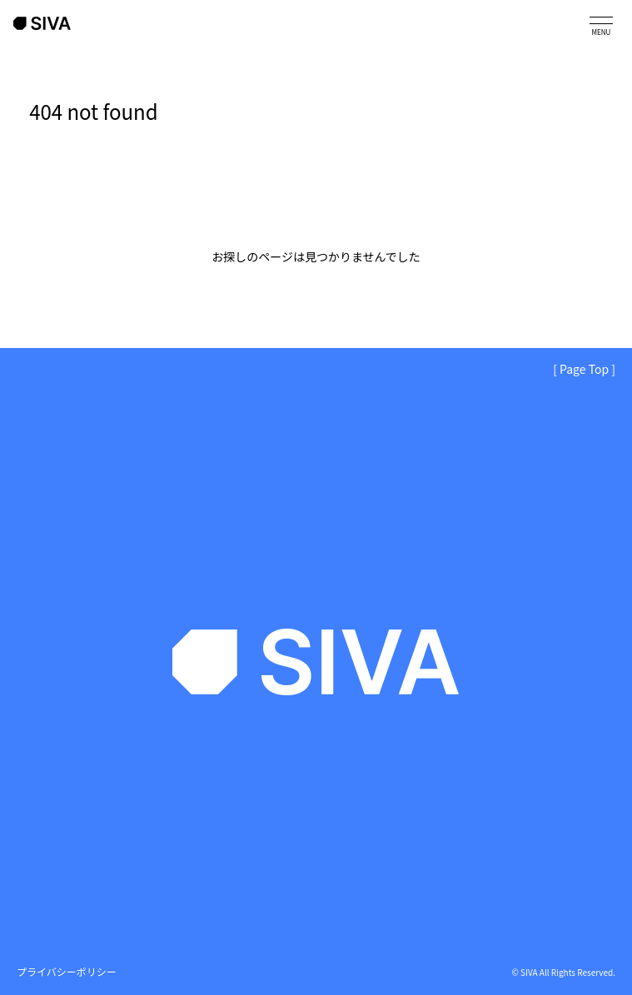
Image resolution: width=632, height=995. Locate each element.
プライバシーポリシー (67, 971)
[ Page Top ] (584, 369)
